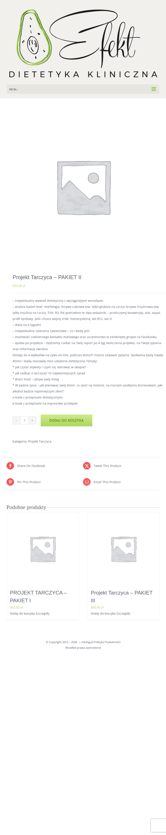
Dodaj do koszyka (66, 420)
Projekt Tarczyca (39, 441)
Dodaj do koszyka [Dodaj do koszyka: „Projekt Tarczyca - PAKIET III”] (103, 613)
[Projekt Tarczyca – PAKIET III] (123, 549)
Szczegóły (42, 613)
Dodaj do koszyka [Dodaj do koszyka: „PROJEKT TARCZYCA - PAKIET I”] (22, 613)
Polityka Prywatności (107, 642)
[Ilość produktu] (24, 420)
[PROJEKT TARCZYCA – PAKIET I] (42, 549)
